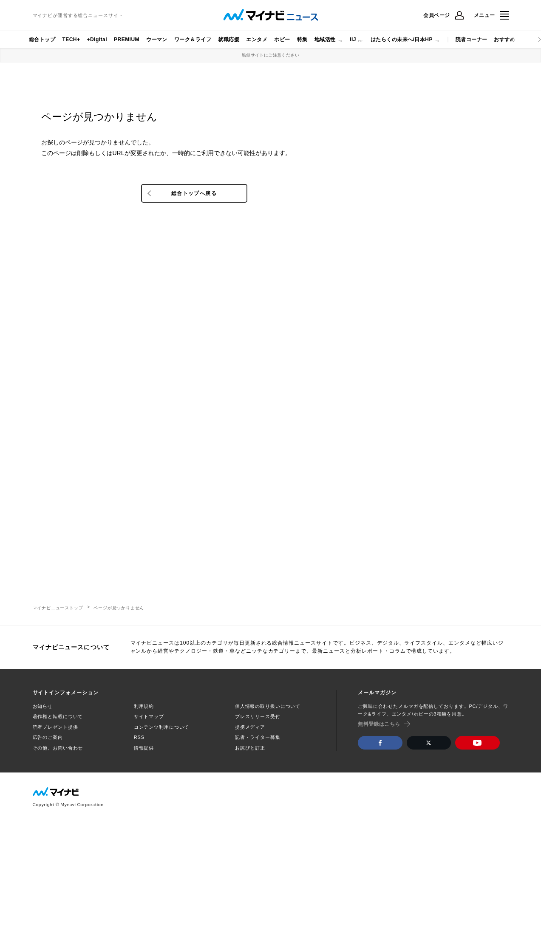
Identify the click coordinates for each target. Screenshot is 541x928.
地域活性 (325, 39)
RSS (139, 737)
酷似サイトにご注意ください (270, 55)
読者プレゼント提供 (55, 727)
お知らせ (43, 706)
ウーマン (156, 39)
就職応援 (228, 39)
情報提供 (144, 747)
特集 (302, 39)
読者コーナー (471, 39)
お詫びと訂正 (250, 747)
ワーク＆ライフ (192, 39)
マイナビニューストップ (58, 607)
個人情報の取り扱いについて (267, 706)
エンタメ (256, 39)
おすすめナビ (510, 39)
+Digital (97, 39)
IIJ (353, 39)
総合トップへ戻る (194, 193)
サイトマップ (149, 716)
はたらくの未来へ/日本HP (402, 39)
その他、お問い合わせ (58, 747)
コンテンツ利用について (162, 727)
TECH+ (71, 39)
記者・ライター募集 (257, 737)
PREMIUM (126, 39)
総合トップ (42, 39)
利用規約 (144, 706)
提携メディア (250, 727)
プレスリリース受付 (257, 716)
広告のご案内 (48, 737)
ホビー (282, 39)
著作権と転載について (58, 716)
